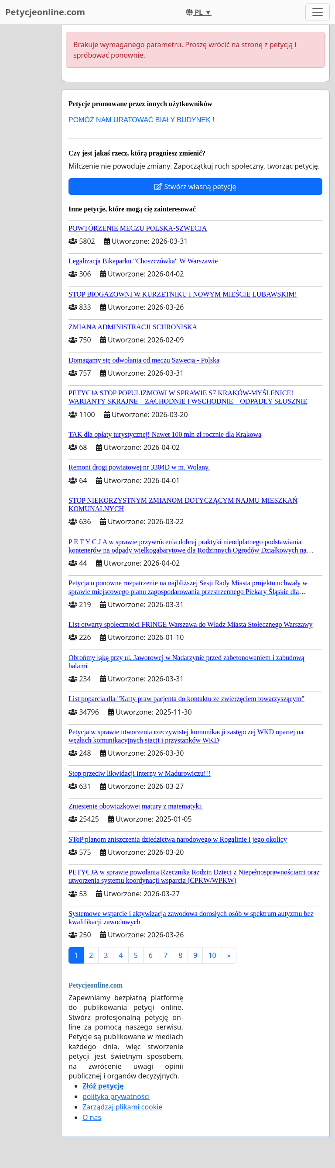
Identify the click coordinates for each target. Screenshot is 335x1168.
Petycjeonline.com (45, 12)
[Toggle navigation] (317, 12)
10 (212, 955)
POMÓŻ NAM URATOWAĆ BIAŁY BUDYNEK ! (141, 120)
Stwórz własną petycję (195, 186)
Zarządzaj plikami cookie (122, 1107)
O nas (91, 1117)
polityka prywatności (116, 1096)
